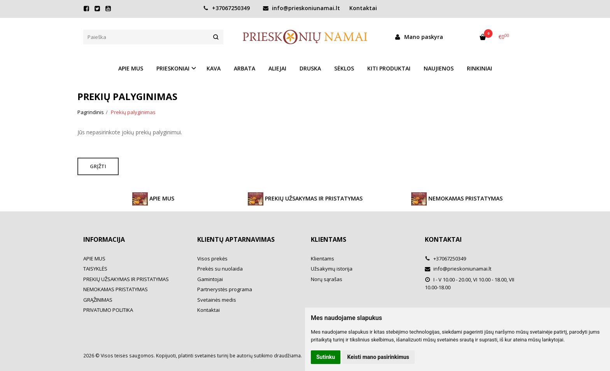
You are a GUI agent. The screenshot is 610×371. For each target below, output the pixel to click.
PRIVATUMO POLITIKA (108, 309)
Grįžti (98, 166)
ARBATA (244, 68)
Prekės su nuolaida (220, 268)
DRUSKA (310, 68)
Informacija (104, 239)
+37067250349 (226, 8)
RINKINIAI (479, 68)
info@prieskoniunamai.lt (301, 8)
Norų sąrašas (326, 279)
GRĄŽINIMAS (97, 299)
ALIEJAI (277, 68)
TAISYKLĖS (95, 268)
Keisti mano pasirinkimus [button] (378, 357)
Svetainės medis (216, 299)
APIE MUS (130, 68)
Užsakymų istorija (331, 268)
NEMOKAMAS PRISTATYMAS (457, 199)
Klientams (328, 239)
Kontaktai (363, 8)
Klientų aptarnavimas (236, 239)
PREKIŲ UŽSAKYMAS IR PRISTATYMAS (305, 199)
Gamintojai (210, 279)
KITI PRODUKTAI (388, 68)
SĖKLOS (344, 68)
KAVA (214, 68)
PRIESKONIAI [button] (172, 68)
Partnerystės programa (224, 289)
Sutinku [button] (325, 357)
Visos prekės (212, 258)
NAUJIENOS (439, 68)
